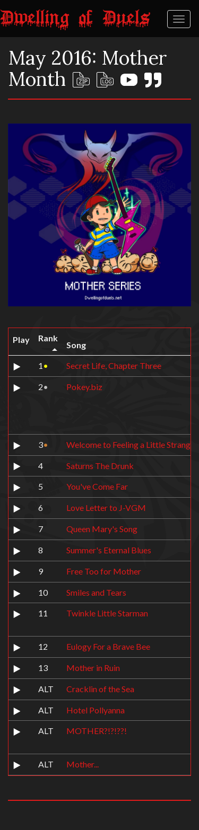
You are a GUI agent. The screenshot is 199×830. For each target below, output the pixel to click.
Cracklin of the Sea (100, 689)
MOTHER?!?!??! (96, 731)
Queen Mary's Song (101, 529)
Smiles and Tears (96, 592)
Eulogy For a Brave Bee (108, 646)
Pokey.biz (84, 387)
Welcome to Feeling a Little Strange (130, 444)
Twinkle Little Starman (107, 613)
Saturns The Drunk (100, 466)
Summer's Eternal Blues (108, 550)
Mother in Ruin (93, 668)
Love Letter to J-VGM (106, 507)
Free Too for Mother (103, 571)
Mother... (82, 764)
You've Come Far (97, 486)
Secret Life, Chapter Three (113, 365)
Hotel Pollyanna (95, 710)
